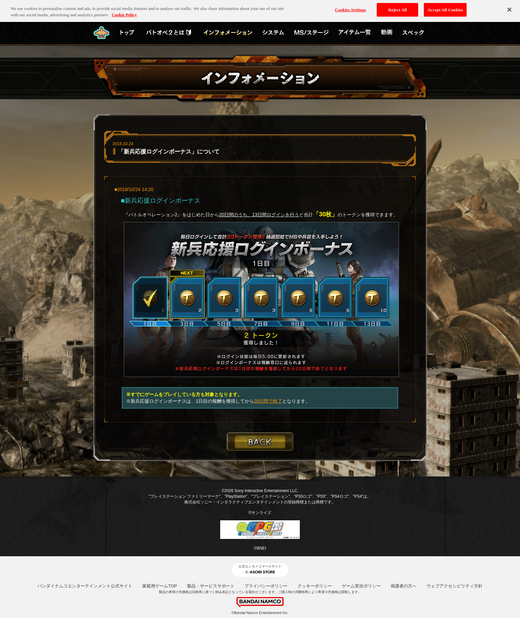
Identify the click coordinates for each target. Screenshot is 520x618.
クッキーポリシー (314, 585)
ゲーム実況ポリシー (361, 585)
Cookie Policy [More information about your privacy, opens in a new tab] (124, 12)
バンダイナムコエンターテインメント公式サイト (84, 585)
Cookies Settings (350, 6)
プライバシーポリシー (266, 585)
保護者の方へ (404, 585)
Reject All (397, 6)
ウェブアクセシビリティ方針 (454, 585)
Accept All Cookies (445, 6)
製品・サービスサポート (210, 585)
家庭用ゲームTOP (159, 585)
